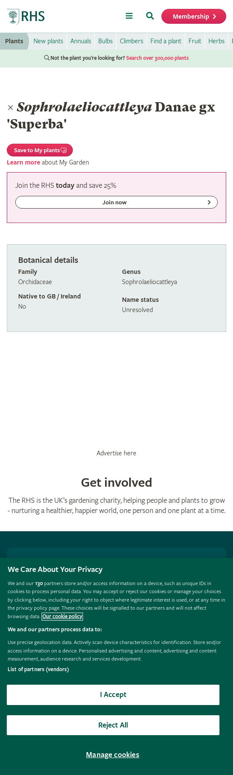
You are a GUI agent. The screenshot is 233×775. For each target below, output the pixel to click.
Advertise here (116, 453)
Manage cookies (112, 754)
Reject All (113, 725)
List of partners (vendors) (38, 669)
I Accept (113, 694)
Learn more (23, 163)
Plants (14, 41)
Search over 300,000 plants (157, 58)
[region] (116, 666)
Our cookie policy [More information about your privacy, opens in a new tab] (62, 616)
